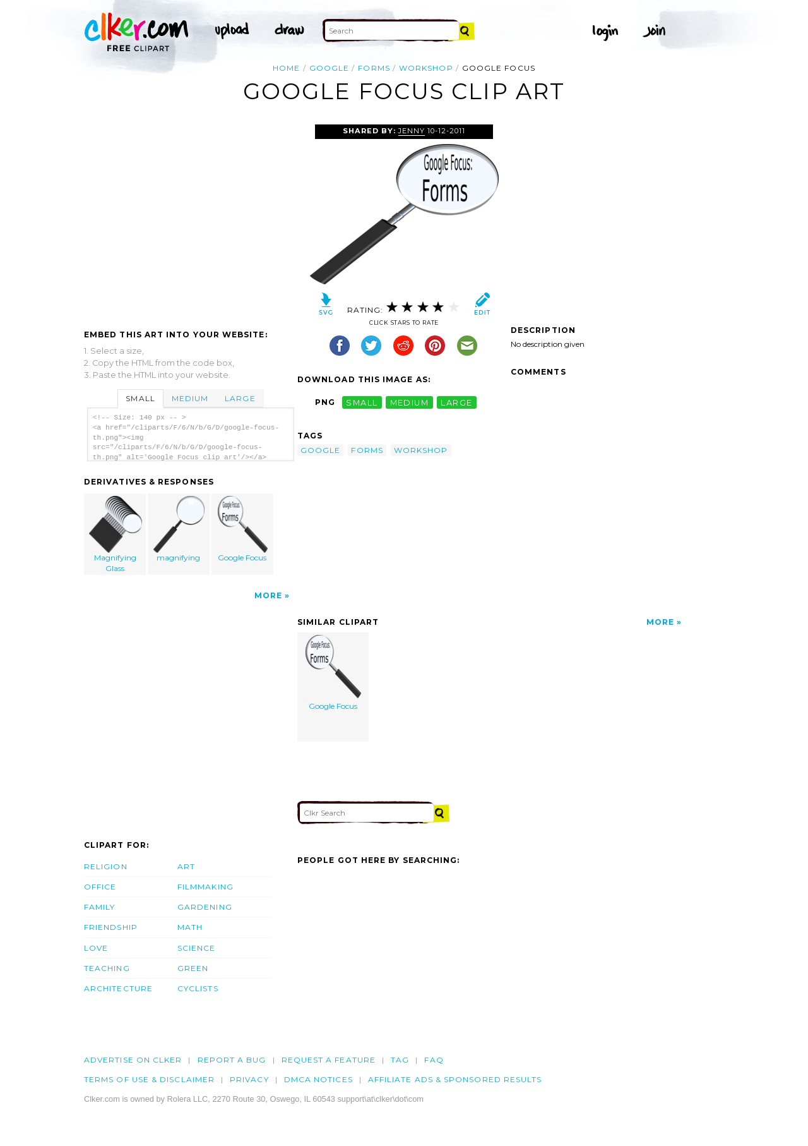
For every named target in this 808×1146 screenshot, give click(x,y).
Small (140, 398)
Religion (106, 866)
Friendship (111, 927)
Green (192, 968)
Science (196, 948)
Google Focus (242, 529)
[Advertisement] (190, 219)
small (361, 402)
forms (373, 68)
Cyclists (197, 988)
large (456, 402)
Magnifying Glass (115, 534)
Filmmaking (205, 886)
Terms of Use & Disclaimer (149, 1079)
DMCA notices (318, 1079)
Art (186, 866)
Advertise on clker (133, 1060)
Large (240, 398)
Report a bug (232, 1060)
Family (99, 907)
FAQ (433, 1060)
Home (286, 68)
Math (190, 927)
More (268, 595)
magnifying (179, 529)
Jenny (411, 130)
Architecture (118, 988)
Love (96, 948)
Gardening (204, 907)
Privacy (249, 1079)
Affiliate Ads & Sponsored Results (455, 1079)
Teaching (107, 968)
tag (400, 1060)
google (329, 68)
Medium (190, 398)
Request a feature (329, 1060)
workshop (426, 68)
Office (100, 886)
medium (409, 402)
